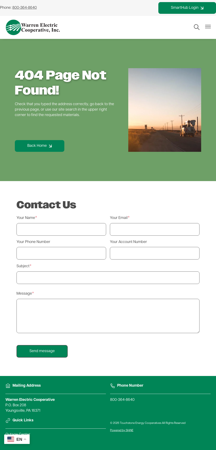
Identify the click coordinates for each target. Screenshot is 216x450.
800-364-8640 (122, 400)
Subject (23, 266)
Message (24, 294)
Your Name (26, 218)
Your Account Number (128, 242)
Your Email (119, 218)
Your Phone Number (33, 242)
